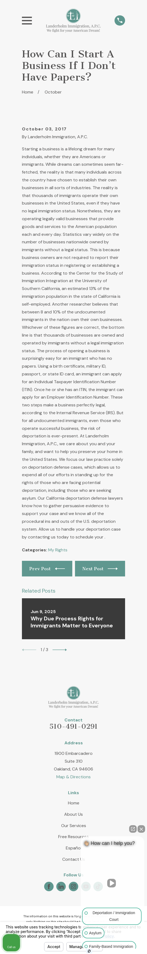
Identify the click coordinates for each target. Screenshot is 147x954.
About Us (73, 814)
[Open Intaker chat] (89, 951)
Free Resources (73, 836)
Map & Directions (73, 777)
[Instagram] (73, 886)
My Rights (57, 550)
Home (73, 803)
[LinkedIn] (61, 886)
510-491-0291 (73, 726)
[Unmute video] (112, 883)
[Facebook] (48, 886)
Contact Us (73, 859)
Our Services (73, 825)
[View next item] (60, 650)
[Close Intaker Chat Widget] (141, 829)
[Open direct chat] (133, 829)
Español (73, 848)
